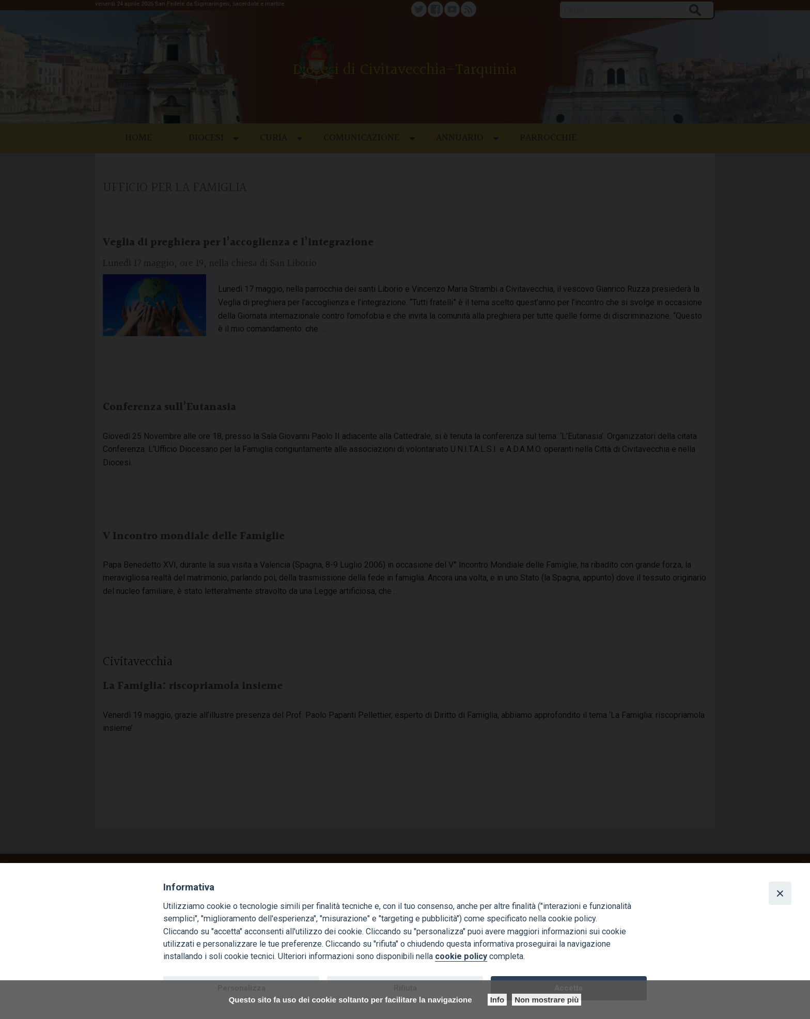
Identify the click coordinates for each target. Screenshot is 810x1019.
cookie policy (461, 956)
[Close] (780, 893)
